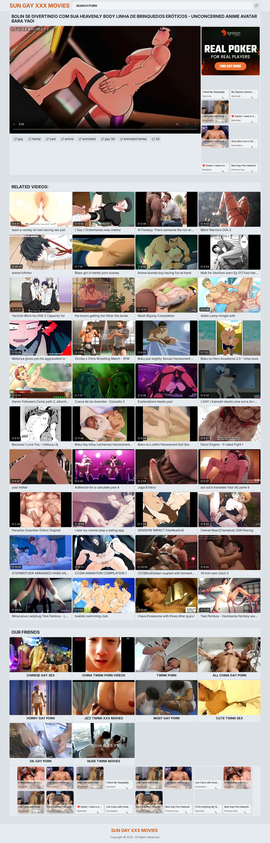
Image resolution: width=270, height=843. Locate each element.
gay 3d (110, 139)
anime (69, 139)
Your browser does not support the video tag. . (105, 80)
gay (20, 139)
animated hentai (135, 139)
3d (157, 139)
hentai (36, 139)
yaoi (53, 139)
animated (89, 139)
